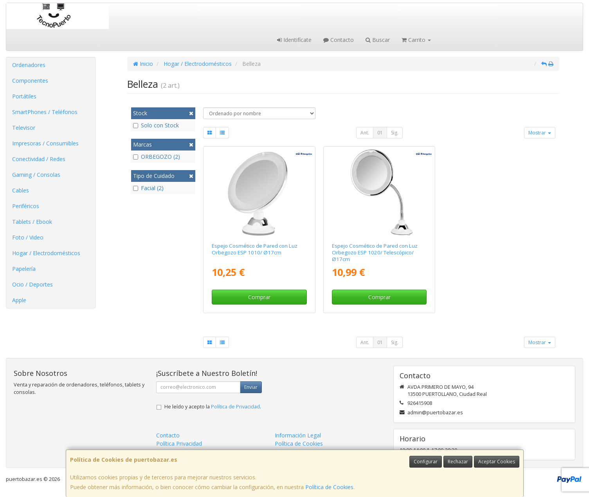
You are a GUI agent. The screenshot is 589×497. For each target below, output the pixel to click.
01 (380, 132)
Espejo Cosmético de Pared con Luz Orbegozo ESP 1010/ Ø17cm (254, 249)
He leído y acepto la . (212, 406)
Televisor (23, 127)
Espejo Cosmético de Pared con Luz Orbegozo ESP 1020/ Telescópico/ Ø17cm (375, 252)
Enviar (251, 387)
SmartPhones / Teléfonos (44, 112)
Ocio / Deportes (32, 284)
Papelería (24, 268)
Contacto (338, 40)
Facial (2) (148, 188)
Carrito (416, 40)
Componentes (30, 80)
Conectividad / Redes (38, 159)
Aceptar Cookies (496, 461)
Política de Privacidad (235, 406)
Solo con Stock (156, 125)
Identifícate (294, 40)
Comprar (259, 297)
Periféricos (25, 206)
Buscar (378, 40)
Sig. (394, 132)
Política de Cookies (329, 487)
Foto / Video (27, 237)
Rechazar (458, 461)
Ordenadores (28, 65)
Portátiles (24, 96)
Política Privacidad (179, 443)
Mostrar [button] (539, 132)
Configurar (426, 461)
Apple (19, 300)
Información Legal (298, 435)
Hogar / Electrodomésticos (46, 253)
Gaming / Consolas (36, 174)
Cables (20, 190)
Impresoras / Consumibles (45, 143)
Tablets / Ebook (32, 221)
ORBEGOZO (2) (156, 156)
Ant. (364, 132)
